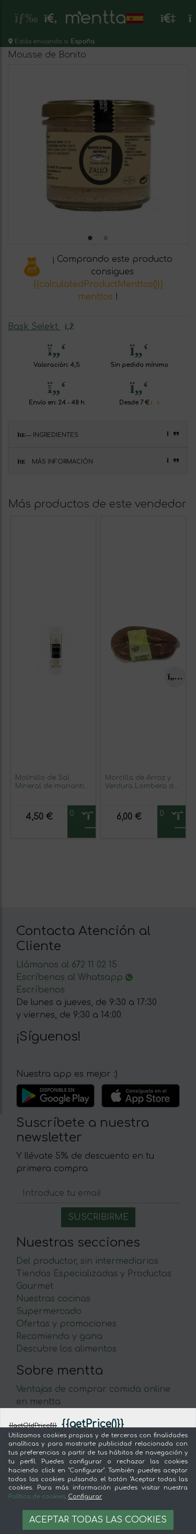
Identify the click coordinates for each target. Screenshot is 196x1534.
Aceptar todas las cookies (98, 1520)
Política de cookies (36, 1496)
